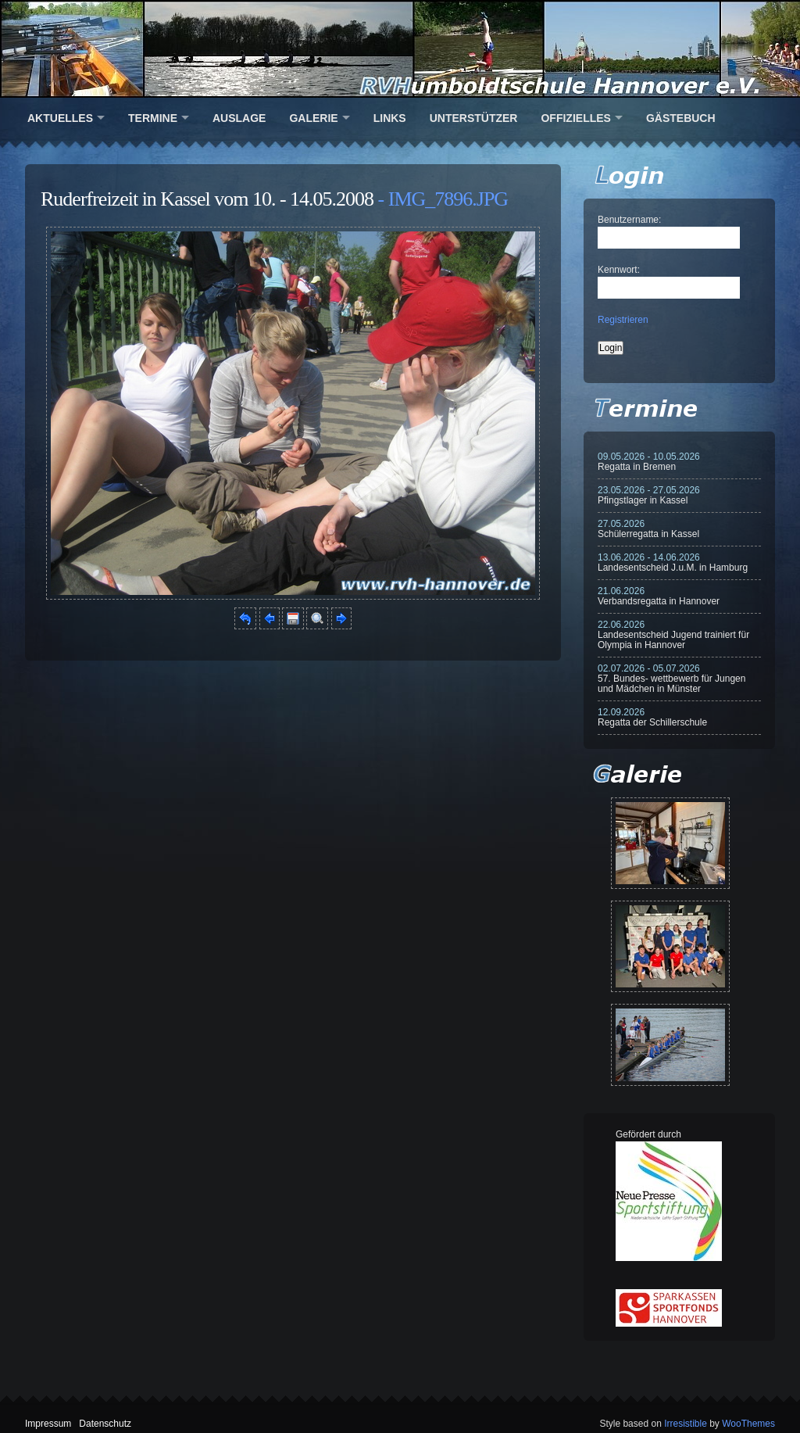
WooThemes (748, 1423)
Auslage (239, 118)
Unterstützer (474, 118)
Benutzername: (629, 219)
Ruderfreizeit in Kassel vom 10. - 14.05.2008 (207, 199)
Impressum (48, 1423)
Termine (152, 118)
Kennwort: (619, 269)
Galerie (313, 118)
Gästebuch (681, 118)
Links (389, 118)
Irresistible (685, 1423)
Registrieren (623, 319)
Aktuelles (60, 118)
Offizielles (575, 118)
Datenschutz (105, 1423)
